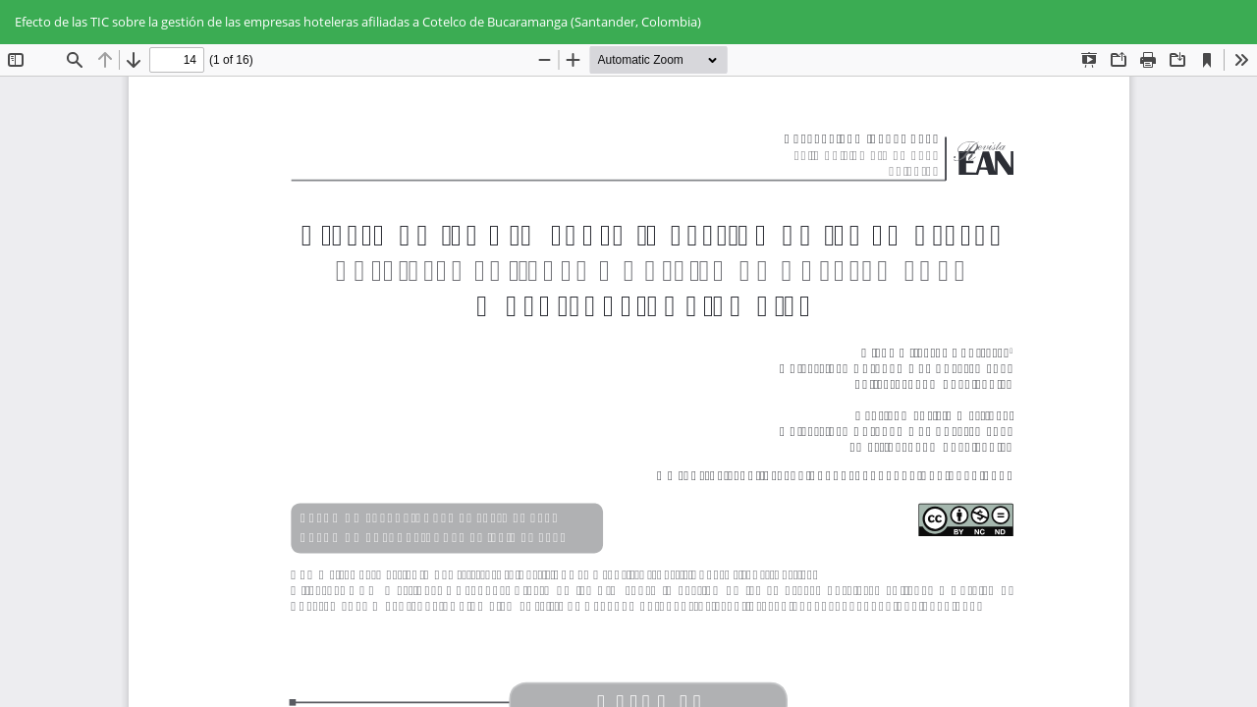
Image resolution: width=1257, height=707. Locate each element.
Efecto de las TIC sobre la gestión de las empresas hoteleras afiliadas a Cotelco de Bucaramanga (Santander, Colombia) (358, 21)
